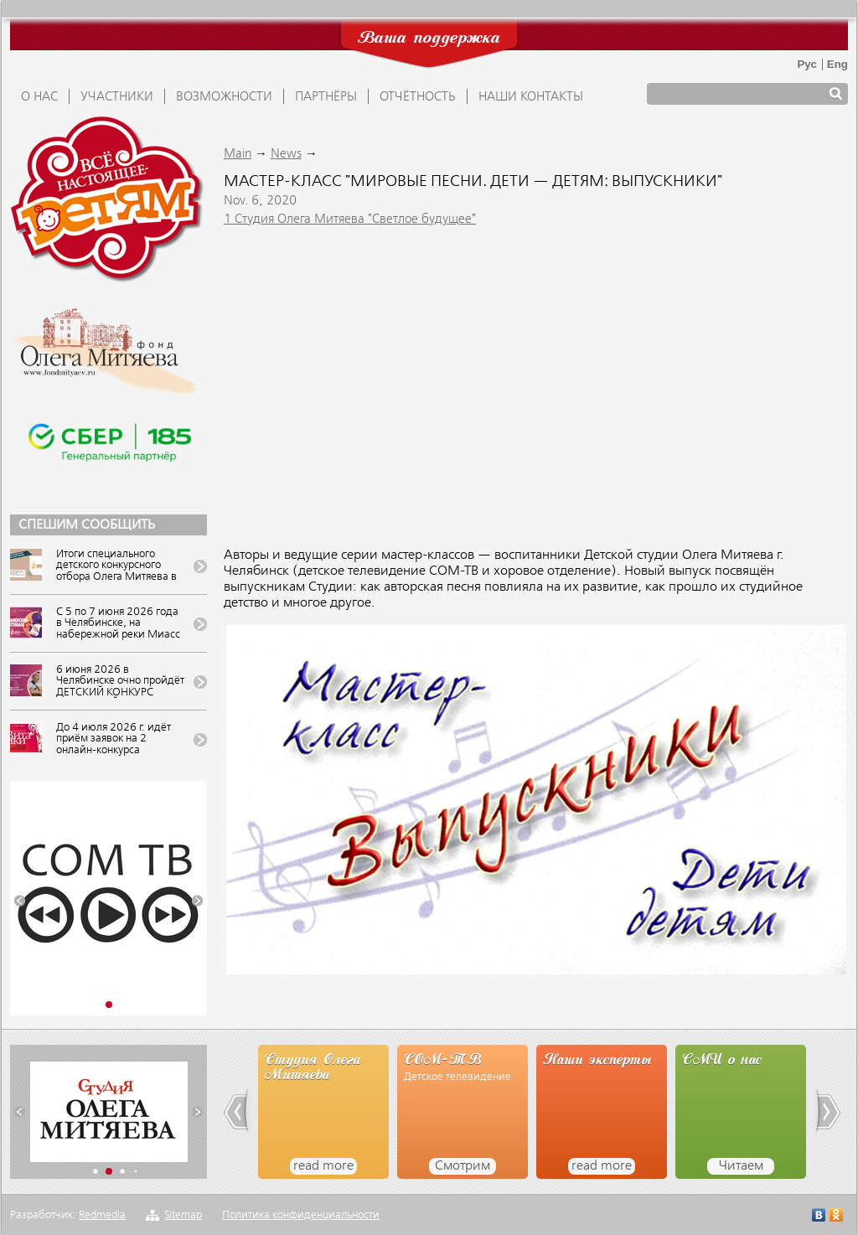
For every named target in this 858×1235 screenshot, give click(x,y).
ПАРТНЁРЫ (326, 97)
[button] (19, 901)
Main (237, 154)
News (286, 154)
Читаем (741, 1166)
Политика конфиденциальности (301, 1215)
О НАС (39, 97)
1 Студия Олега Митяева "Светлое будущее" (350, 219)
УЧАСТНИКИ (116, 97)
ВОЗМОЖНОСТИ (224, 97)
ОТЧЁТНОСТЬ (418, 97)
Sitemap (183, 1215)
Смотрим (462, 1166)
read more (323, 1166)
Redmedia (102, 1215)
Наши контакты (530, 97)
